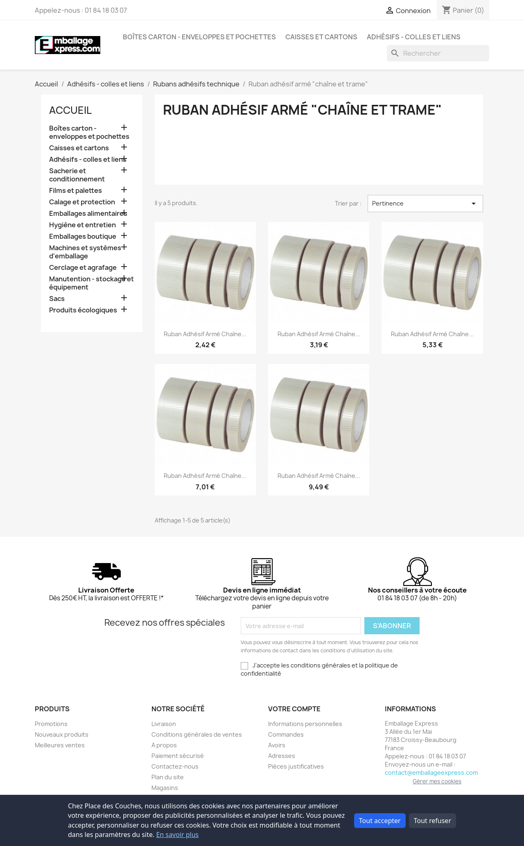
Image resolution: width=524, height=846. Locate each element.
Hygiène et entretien (82, 225)
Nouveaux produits (61, 734)
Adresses (281, 756)
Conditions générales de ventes (196, 734)
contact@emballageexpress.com (431, 772)
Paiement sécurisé (177, 756)
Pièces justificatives (296, 766)
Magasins (164, 788)
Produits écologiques (83, 310)
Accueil (70, 110)
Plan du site (167, 777)
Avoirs (276, 745)
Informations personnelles (305, 724)
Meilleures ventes (60, 745)
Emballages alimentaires (88, 213)
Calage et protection (82, 202)
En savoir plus (177, 834)
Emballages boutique (82, 236)
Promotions (51, 724)
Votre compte (294, 708)
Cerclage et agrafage (83, 267)
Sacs (57, 298)
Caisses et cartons (321, 36)
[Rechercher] (438, 53)
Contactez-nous (175, 766)
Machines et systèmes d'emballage (85, 252)
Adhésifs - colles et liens (414, 36)
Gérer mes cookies (437, 781)
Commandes (286, 734)
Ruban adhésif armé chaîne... (205, 334)
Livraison (163, 724)
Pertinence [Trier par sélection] (425, 203)
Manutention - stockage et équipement (91, 283)
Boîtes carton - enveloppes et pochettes (199, 36)
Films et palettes (75, 190)
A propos (164, 745)
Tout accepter (380, 820)
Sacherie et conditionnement (77, 175)
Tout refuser (432, 820)
